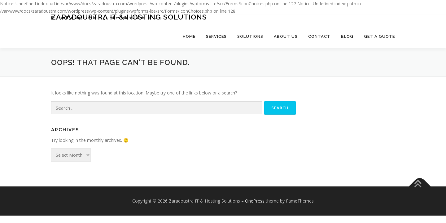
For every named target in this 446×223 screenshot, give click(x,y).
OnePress (255, 201)
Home (189, 36)
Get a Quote (379, 36)
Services (216, 36)
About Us (286, 36)
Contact (319, 36)
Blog (347, 36)
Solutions (250, 36)
